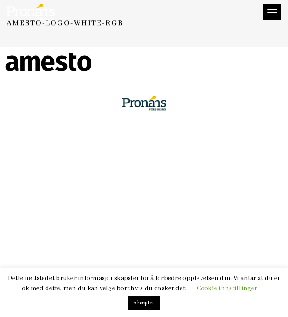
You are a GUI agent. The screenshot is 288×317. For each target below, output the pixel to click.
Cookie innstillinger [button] (227, 288)
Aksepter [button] (143, 302)
